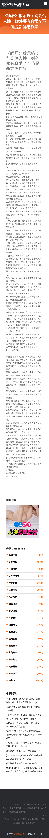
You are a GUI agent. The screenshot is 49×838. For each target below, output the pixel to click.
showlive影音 (33, 819)
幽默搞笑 (26, 604)
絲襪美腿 (26, 555)
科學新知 (26, 618)
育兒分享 (26, 652)
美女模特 (26, 562)
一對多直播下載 (14, 808)
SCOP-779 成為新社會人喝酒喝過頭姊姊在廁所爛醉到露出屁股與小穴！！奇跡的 (24, 734)
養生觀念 (26, 659)
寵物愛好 (26, 646)
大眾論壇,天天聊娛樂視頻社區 (24, 804)
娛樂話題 (26, 639)
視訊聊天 (26, 673)
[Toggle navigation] (45, 3)
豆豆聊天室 (30, 823)
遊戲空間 (26, 632)
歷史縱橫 (26, 611)
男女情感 (26, 590)
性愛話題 (26, 583)
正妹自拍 (26, 569)
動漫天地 (26, 625)
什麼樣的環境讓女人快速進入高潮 (21, 763)
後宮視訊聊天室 (19, 834)
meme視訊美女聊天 (31, 808)
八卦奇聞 (26, 597)
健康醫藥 (26, 666)
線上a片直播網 (20, 819)
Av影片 (26, 680)
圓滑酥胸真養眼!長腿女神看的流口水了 (24, 750)
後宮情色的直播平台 (17, 812)
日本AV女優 (26, 576)
